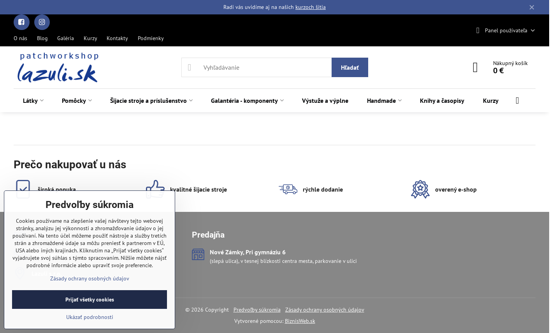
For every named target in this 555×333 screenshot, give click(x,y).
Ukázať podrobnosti (89, 317)
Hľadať (350, 67)
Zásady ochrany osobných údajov (324, 309)
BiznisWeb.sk (300, 320)
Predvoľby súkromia (257, 309)
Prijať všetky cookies (89, 299)
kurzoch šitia (310, 7)
